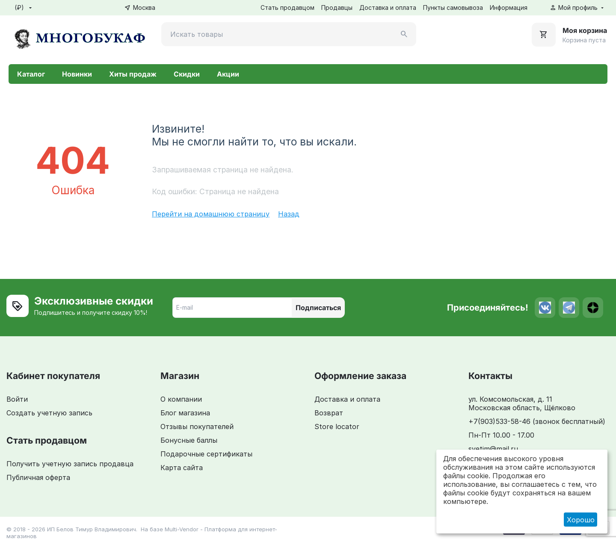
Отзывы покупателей (197, 426)
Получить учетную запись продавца (69, 463)
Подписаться (318, 307)
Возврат (328, 413)
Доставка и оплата (387, 7)
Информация (508, 7)
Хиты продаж (133, 74)
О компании (181, 399)
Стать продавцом (287, 7)
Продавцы (336, 7)
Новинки (77, 74)
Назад (288, 214)
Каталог (31, 74)
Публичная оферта (38, 477)
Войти (17, 399)
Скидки (187, 74)
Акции (228, 74)
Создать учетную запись (49, 413)
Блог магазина (185, 413)
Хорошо (581, 519)
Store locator (336, 426)
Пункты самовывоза (453, 7)
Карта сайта (181, 467)
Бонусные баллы (188, 440)
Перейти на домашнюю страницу (211, 214)
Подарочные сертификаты (206, 454)
